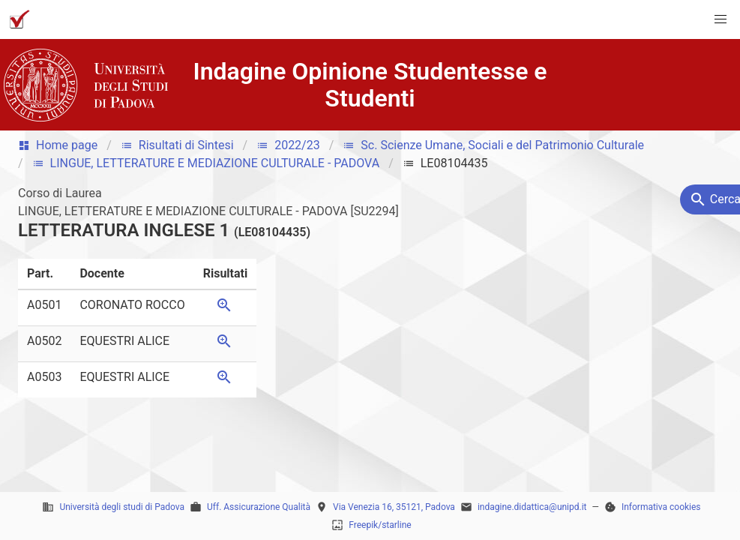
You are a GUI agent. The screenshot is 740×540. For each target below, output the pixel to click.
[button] (720, 19)
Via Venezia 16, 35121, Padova (394, 507)
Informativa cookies (661, 507)
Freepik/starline (380, 525)
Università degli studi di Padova (121, 507)
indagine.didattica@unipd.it (532, 507)
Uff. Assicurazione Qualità (258, 507)
